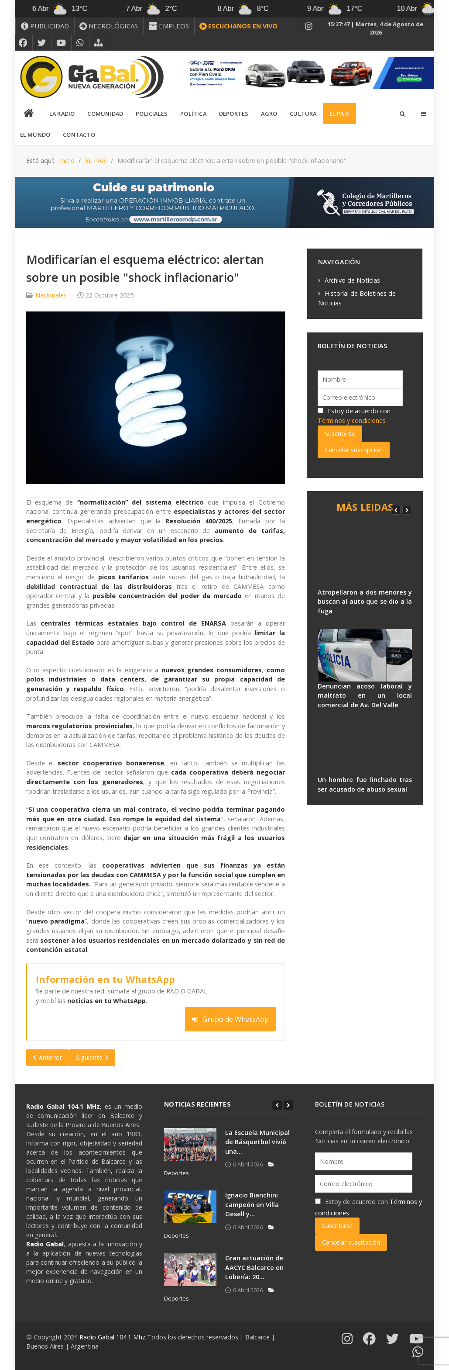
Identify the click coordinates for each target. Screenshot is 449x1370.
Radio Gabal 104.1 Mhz (113, 1337)
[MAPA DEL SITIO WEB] (98, 43)
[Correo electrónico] (360, 397)
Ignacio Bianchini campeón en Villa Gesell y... (252, 1204)
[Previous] (396, 510)
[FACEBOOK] (23, 43)
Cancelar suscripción (354, 450)
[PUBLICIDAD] (45, 26)
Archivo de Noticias (352, 280)
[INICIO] (29, 114)
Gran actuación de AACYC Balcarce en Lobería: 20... (254, 1267)
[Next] (407, 510)
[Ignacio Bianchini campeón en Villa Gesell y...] (190, 1206)
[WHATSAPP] (80, 43)
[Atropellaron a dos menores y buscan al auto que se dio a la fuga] (365, 561)
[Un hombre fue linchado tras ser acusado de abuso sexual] (365, 749)
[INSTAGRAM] (309, 26)
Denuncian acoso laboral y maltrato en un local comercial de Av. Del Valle (365, 695)
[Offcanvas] (423, 113)
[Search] (402, 113)
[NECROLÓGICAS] (109, 26)
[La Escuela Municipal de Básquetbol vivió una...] (190, 1144)
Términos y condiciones (352, 420)
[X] (41, 43)
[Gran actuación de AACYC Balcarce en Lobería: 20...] (190, 1269)
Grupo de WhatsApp (230, 1019)
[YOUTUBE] (61, 43)
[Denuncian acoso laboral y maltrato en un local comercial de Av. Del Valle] (365, 655)
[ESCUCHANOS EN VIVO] (238, 26)
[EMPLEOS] (169, 26)
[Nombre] (360, 379)
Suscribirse (340, 433)
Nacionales (51, 295)
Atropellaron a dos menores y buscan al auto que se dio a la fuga (365, 601)
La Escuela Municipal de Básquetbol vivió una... (257, 1142)
